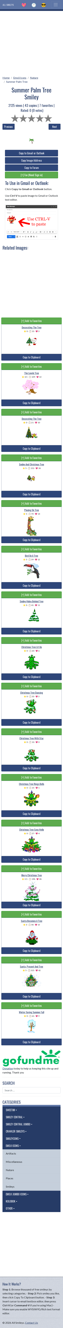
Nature (34, 77)
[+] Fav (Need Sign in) (31, 175)
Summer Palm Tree (17, 81)
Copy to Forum (31, 168)
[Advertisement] (31, 42)
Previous (8, 127)
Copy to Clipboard (31, 357)
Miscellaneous (14, 1161)
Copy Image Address (31, 160)
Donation (7, 1068)
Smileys (10, 1186)
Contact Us (31, 1322)
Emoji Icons (19, 77)
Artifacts (11, 1153)
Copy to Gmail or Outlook (31, 153)
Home (6, 77)
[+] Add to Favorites (31, 321)
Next (54, 127)
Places (9, 1178)
